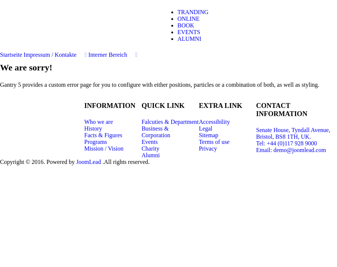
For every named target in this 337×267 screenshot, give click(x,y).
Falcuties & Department (170, 122)
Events (150, 142)
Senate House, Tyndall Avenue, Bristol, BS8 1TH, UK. (293, 133)
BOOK (185, 25)
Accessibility (214, 122)
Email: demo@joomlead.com (291, 150)
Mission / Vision (103, 148)
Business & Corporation (156, 131)
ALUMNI (189, 39)
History (93, 128)
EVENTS (188, 32)
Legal (205, 128)
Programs (95, 142)
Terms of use (214, 142)
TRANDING (192, 12)
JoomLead (89, 162)
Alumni (151, 155)
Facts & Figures (103, 135)
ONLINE (188, 19)
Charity (150, 148)
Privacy (208, 148)
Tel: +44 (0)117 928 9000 (286, 143)
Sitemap (208, 135)
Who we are (98, 122)
